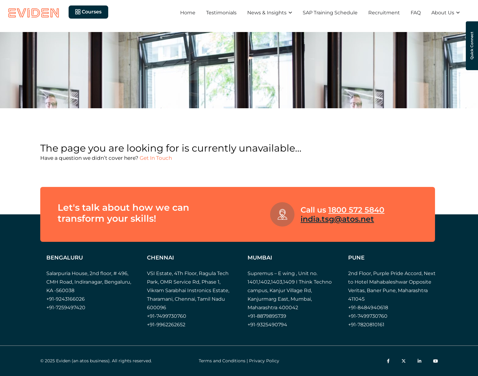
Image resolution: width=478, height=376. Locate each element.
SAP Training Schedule (330, 13)
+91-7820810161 (366, 325)
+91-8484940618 (368, 307)
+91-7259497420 (65, 307)
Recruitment (384, 13)
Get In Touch (156, 158)
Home (187, 13)
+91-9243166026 (65, 299)
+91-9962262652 (166, 325)
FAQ (416, 13)
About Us (442, 13)
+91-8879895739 (267, 316)
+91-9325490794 (267, 325)
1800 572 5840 (356, 209)
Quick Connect (471, 46)
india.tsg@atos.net (337, 219)
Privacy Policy (264, 360)
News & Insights (267, 13)
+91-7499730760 (166, 316)
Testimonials (221, 13)
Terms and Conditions (222, 360)
